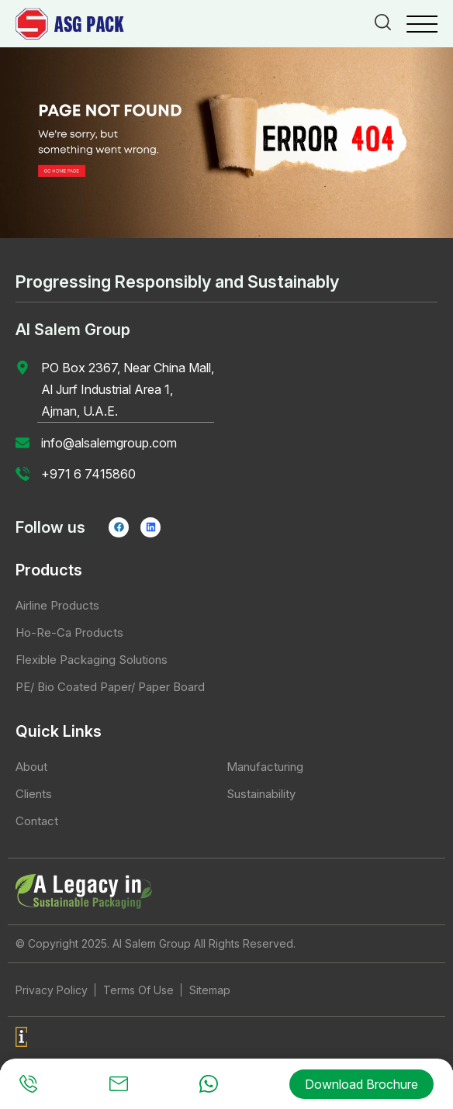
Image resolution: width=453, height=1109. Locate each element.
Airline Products (57, 605)
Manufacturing (264, 766)
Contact (37, 821)
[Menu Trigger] (421, 23)
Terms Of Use (138, 990)
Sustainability (261, 793)
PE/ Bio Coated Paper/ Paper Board (110, 686)
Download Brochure (361, 1084)
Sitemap (209, 990)
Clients (34, 793)
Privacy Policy (52, 990)
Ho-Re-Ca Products (69, 632)
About (31, 766)
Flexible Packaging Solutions (92, 659)
